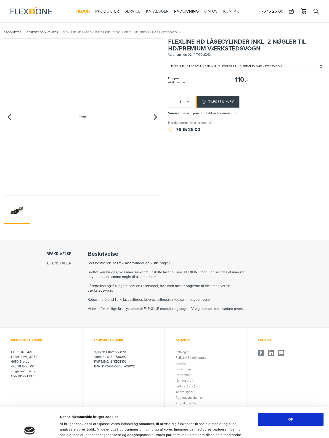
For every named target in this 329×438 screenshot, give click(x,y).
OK (291, 389)
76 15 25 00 (184, 130)
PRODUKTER (12, 32)
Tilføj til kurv (217, 102)
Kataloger (182, 352)
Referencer (184, 375)
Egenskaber (59, 263)
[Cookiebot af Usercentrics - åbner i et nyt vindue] (30, 429)
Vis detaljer (237, 429)
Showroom (183, 369)
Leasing (181, 363)
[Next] (155, 117)
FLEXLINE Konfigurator (192, 358)
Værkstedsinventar (42, 32)
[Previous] (9, 117)
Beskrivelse (58, 253)
